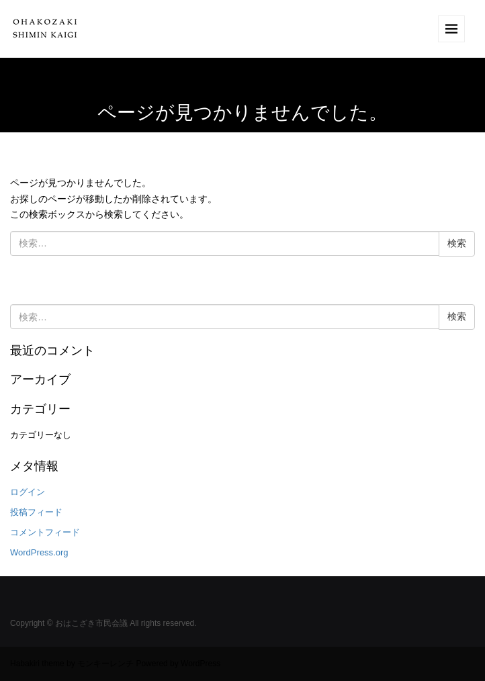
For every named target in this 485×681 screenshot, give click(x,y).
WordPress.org (39, 552)
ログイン (27, 492)
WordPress (200, 663)
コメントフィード (45, 532)
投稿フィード (36, 512)
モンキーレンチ (105, 663)
